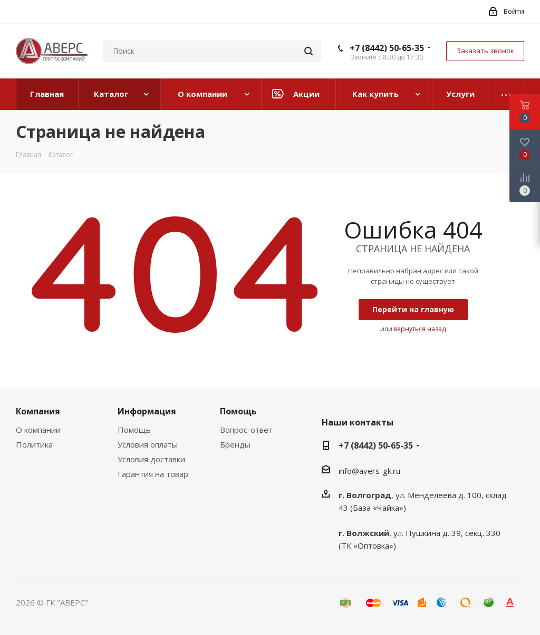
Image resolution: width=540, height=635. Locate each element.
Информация (147, 411)
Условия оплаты (148, 444)
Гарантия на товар (153, 474)
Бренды (235, 444)
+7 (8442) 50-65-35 (387, 48)
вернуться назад (420, 328)
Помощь (134, 429)
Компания (38, 411)
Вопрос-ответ (246, 429)
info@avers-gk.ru (369, 470)
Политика (34, 444)
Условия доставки (151, 459)
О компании (38, 429)
